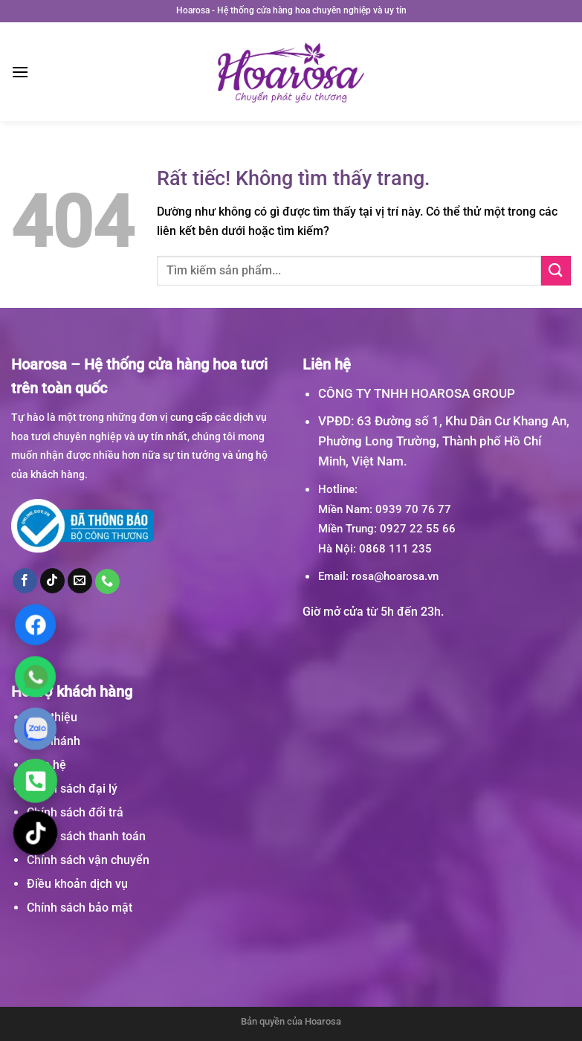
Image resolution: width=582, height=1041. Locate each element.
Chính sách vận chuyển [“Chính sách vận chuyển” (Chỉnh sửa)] (88, 860)
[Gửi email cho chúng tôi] (80, 580)
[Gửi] (556, 270)
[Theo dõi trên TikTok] (52, 580)
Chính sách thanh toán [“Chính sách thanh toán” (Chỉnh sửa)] (86, 836)
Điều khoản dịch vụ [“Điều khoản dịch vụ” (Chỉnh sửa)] (77, 884)
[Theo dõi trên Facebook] (25, 580)
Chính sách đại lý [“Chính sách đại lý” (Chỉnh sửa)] (72, 788)
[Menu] (20, 72)
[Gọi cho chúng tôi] (107, 581)
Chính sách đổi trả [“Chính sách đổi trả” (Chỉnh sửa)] (75, 812)
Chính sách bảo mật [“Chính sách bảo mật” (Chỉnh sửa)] (79, 907)
